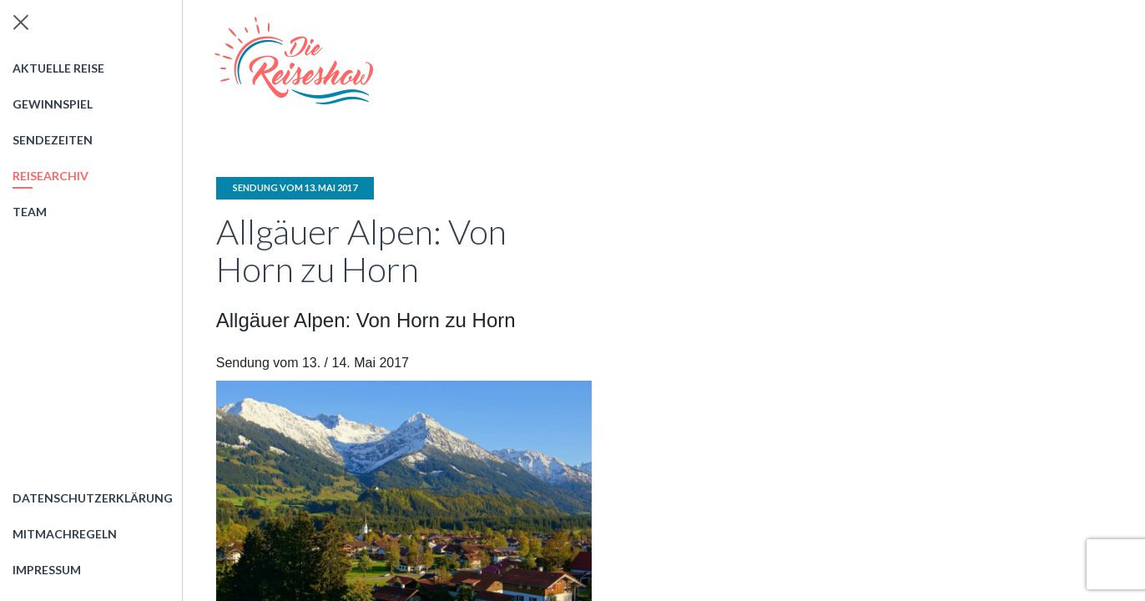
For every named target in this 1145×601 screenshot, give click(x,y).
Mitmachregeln (65, 534)
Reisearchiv (50, 176)
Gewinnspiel (53, 104)
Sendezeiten (53, 140)
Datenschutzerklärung (93, 498)
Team (30, 212)
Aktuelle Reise (58, 68)
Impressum (47, 570)
